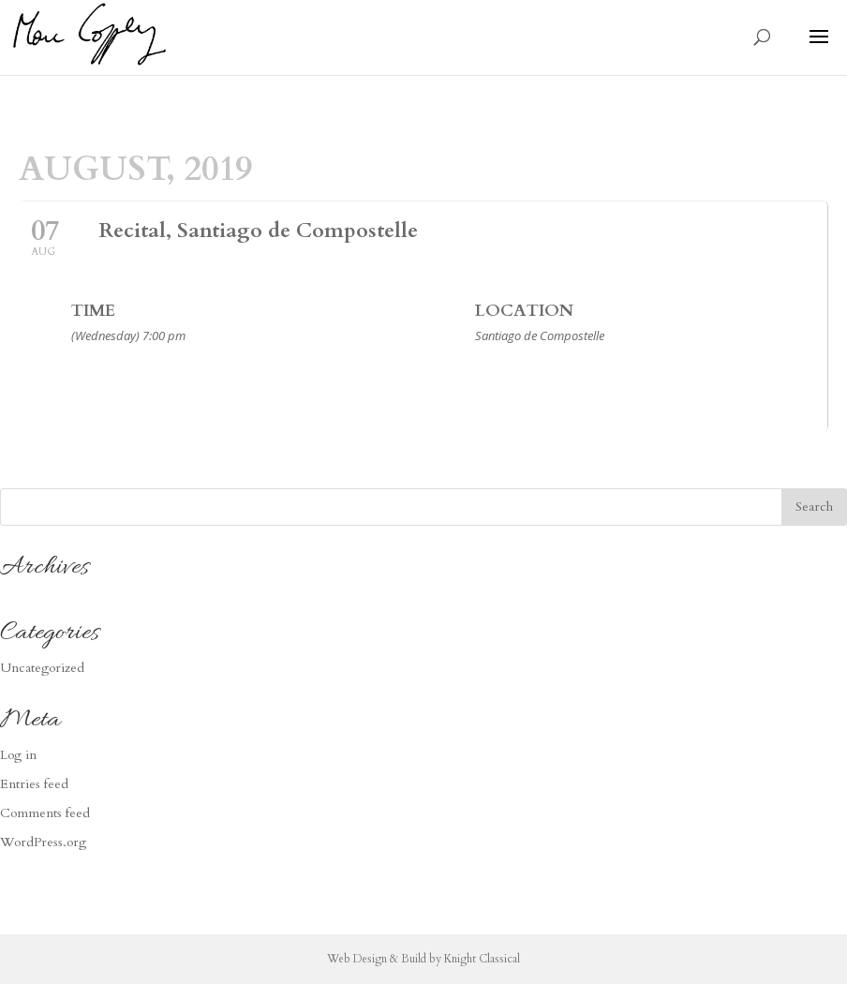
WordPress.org (43, 842)
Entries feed (34, 784)
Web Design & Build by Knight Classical (423, 958)
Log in (18, 755)
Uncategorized (42, 668)
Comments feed (45, 813)
